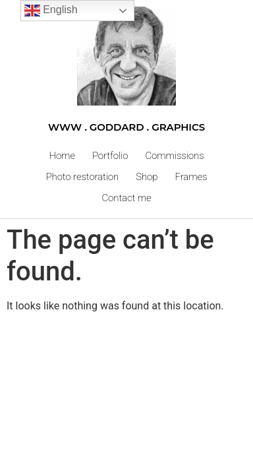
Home (62, 156)
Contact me (126, 198)
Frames (191, 177)
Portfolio (110, 156)
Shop (146, 177)
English (51, 10)
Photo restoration (82, 177)
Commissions (174, 156)
